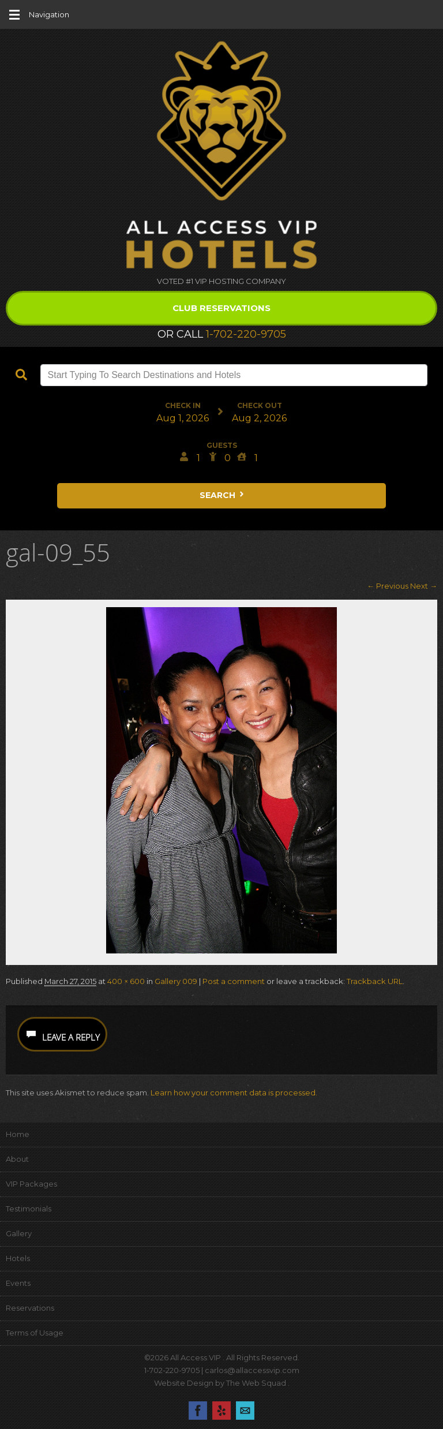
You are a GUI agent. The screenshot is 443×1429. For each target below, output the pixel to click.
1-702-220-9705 (246, 334)
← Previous (387, 585)
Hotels (18, 1258)
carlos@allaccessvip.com (252, 1370)
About (17, 1159)
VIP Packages (31, 1183)
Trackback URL (375, 981)
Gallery (19, 1233)
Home (17, 1134)
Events (18, 1283)
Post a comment (233, 981)
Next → (423, 585)
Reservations (30, 1307)
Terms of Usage (34, 1332)
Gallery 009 (176, 981)
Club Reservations (221, 307)
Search (223, 495)
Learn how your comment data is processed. (234, 1092)
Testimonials (28, 1208)
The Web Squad (257, 1382)
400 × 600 (126, 981)
